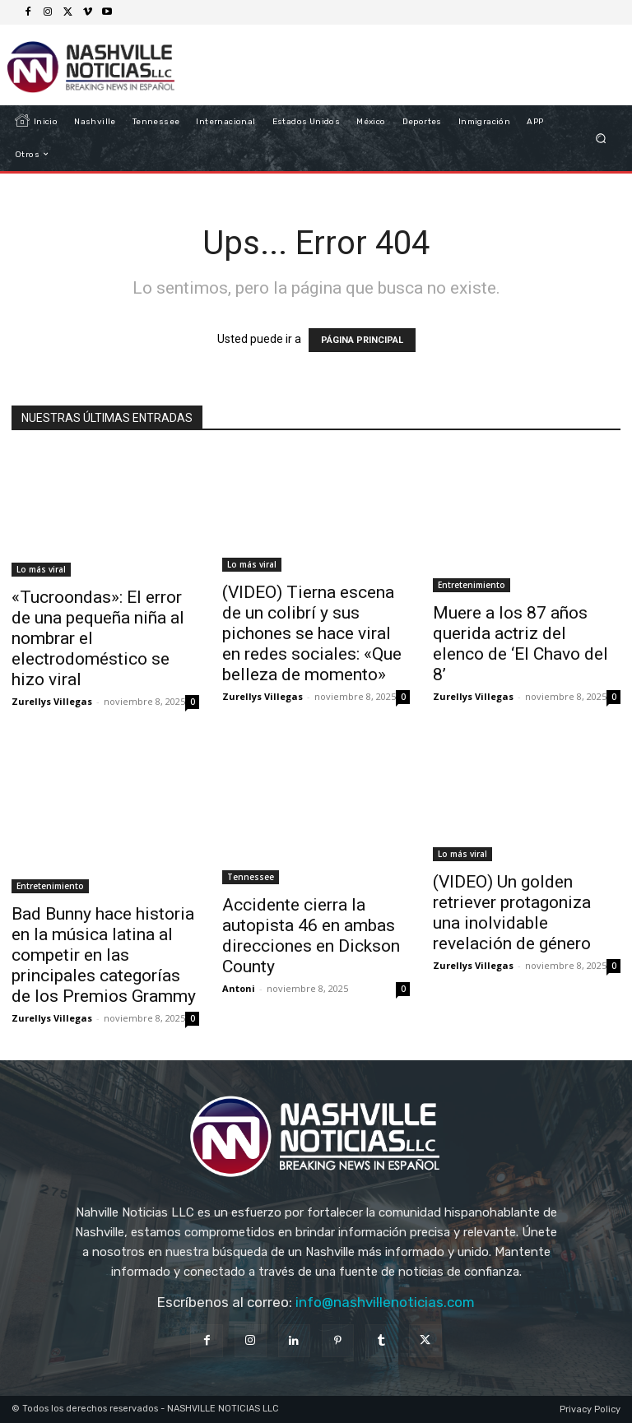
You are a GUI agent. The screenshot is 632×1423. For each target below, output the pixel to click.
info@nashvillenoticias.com (385, 1302)
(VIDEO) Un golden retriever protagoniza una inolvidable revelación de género (512, 912)
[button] (601, 138)
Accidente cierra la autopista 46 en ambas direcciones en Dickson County (311, 935)
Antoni (238, 988)
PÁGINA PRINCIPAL (362, 340)
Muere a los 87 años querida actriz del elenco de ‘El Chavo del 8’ (520, 643)
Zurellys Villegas (52, 701)
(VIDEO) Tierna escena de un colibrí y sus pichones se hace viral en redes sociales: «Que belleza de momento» (312, 633)
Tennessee (250, 877)
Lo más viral (41, 569)
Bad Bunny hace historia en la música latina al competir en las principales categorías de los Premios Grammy (104, 955)
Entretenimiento (471, 585)
